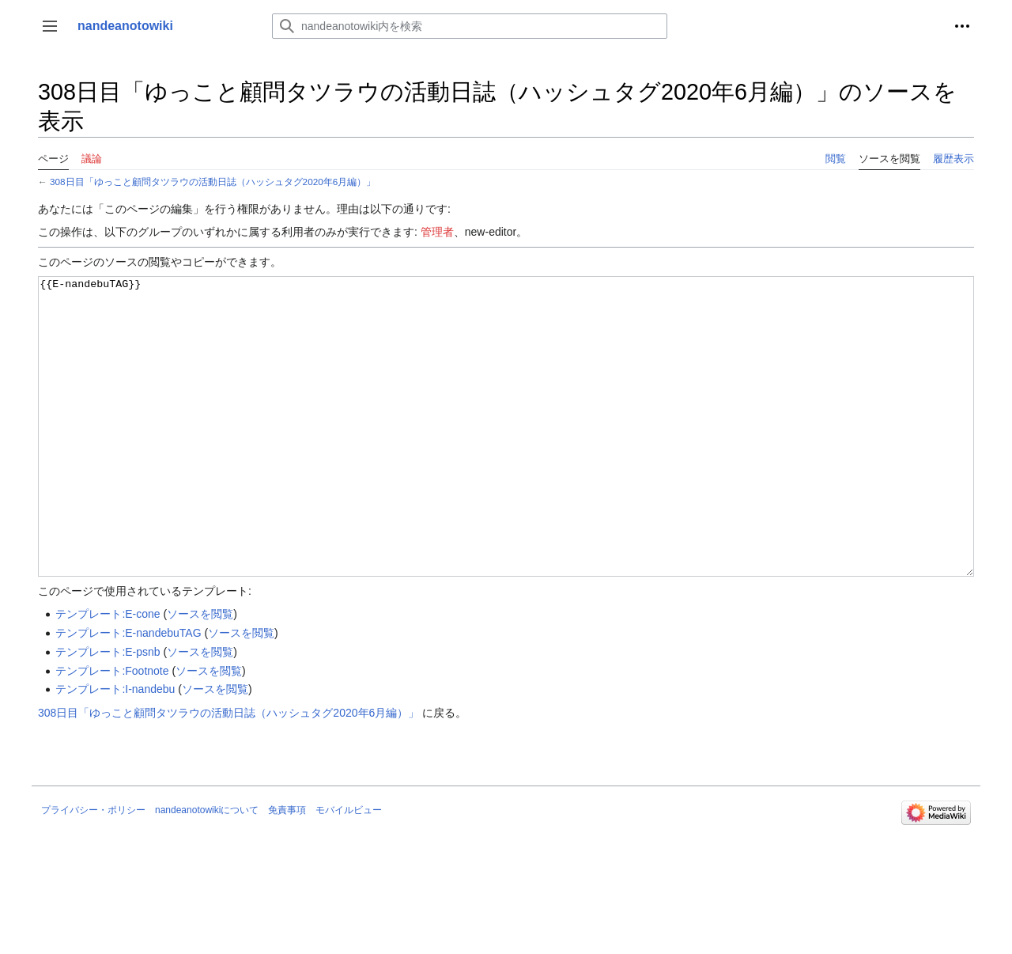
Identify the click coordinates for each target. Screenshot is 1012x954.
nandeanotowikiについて (207, 869)
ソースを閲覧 (200, 673)
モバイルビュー (348, 869)
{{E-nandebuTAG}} (506, 456)
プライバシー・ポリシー (93, 869)
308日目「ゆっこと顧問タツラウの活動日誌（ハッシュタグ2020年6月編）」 (213, 181)
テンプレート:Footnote (111, 730)
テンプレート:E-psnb (107, 711)
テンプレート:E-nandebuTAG (128, 692)
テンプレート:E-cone (107, 673)
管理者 (437, 231)
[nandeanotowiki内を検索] (469, 26)
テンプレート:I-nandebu (115, 748)
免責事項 (287, 869)
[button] (50, 26)
